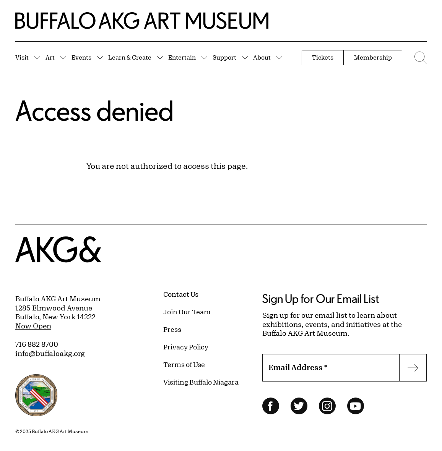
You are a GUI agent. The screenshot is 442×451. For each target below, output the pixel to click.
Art (50, 57)
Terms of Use (184, 364)
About (262, 57)
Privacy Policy (185, 347)
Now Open (33, 326)
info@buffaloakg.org (50, 353)
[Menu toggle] (418, 57)
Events (81, 57)
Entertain (182, 57)
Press (172, 329)
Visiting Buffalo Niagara (201, 382)
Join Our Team (187, 311)
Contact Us (180, 294)
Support (224, 57)
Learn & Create (129, 57)
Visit (22, 57)
